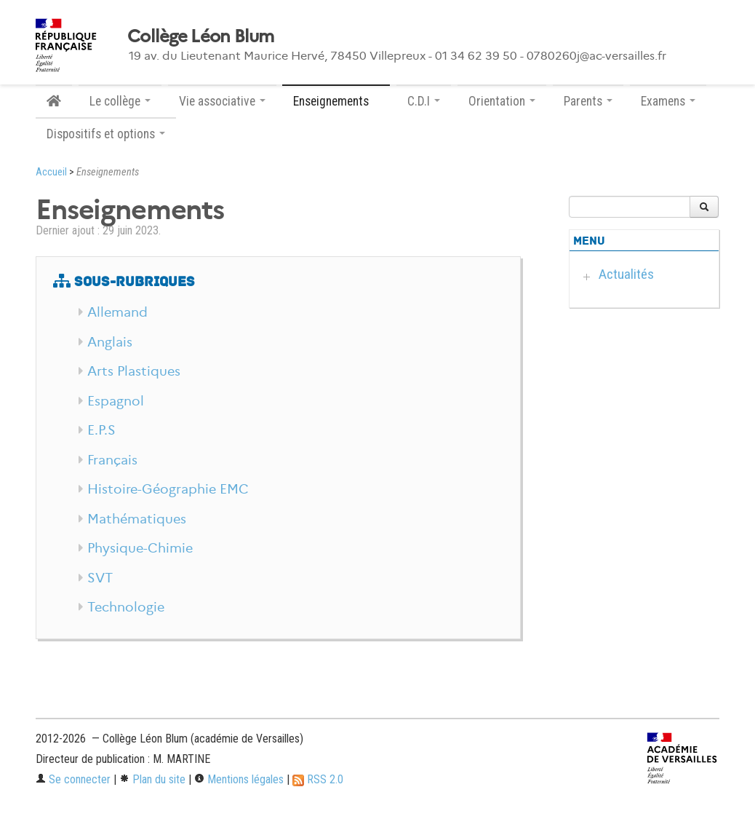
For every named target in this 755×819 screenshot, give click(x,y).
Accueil (51, 172)
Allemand (117, 312)
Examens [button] (668, 101)
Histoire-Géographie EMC (168, 489)
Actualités (626, 274)
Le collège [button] (120, 101)
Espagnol (115, 401)
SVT (100, 578)
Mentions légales (239, 779)
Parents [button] (588, 101)
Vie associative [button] (222, 101)
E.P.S (101, 430)
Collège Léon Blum (200, 36)
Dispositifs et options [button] (106, 134)
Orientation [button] (501, 101)
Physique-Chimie (140, 548)
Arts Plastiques (133, 371)
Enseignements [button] (336, 101)
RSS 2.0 (317, 779)
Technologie (125, 607)
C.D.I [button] (423, 101)
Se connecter (73, 779)
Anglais (109, 342)
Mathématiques (136, 519)
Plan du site (152, 779)
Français (112, 460)
